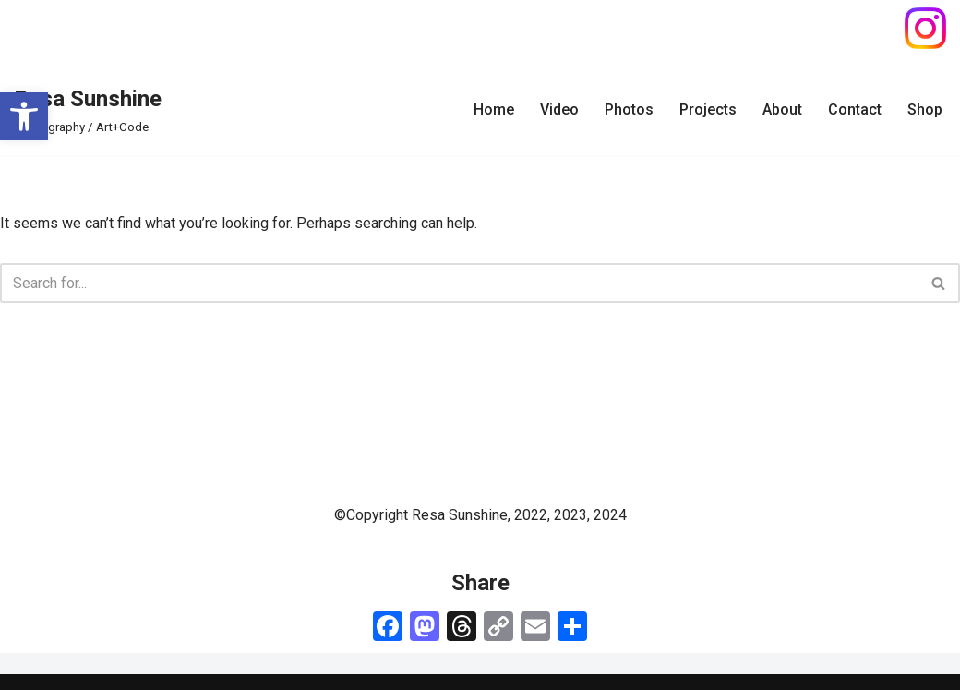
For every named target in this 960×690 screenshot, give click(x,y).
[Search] (459, 283)
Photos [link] (629, 109)
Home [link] (494, 109)
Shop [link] (924, 109)
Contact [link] (855, 109)
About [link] (782, 109)
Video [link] (559, 109)
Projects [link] (708, 109)
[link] (24, 116)
